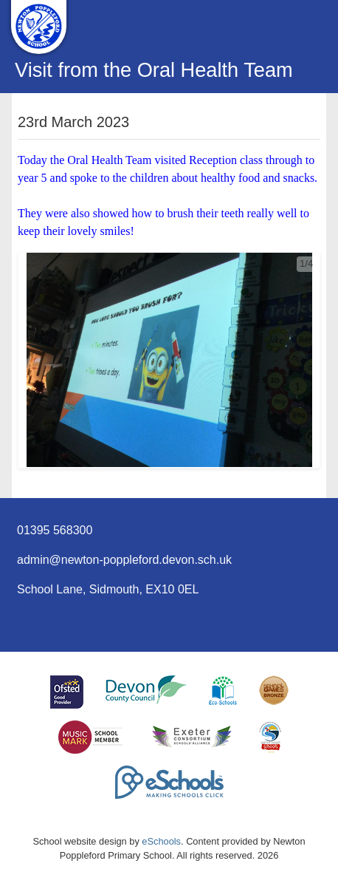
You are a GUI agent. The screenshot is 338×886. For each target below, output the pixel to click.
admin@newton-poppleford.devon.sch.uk (124, 559)
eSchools (161, 841)
